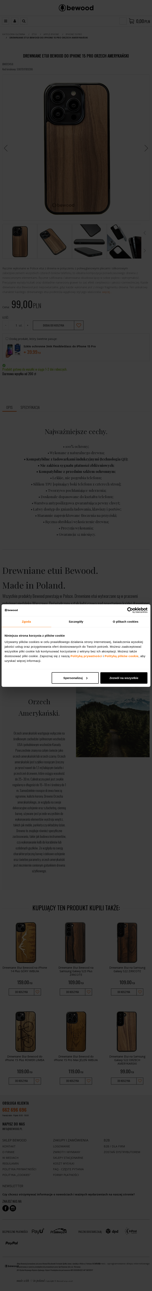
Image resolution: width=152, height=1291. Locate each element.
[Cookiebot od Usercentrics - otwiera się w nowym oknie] (130, 610)
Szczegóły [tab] (76, 621)
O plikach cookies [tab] (125, 621)
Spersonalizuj (75, 677)
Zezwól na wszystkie (123, 677)
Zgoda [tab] (26, 621)
